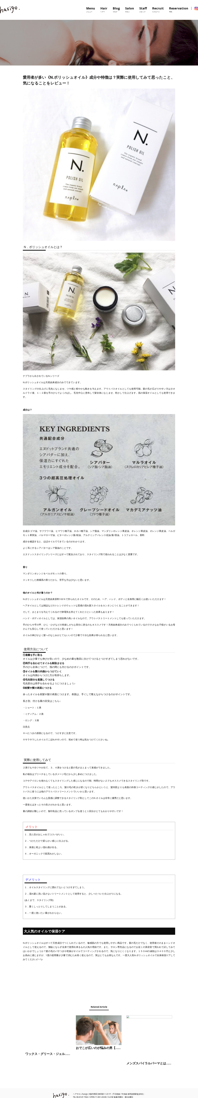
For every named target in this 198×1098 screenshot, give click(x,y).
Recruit (158, 9)
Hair (103, 9)
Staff (143, 9)
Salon (129, 9)
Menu (90, 9)
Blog (116, 9)
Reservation (178, 9)
